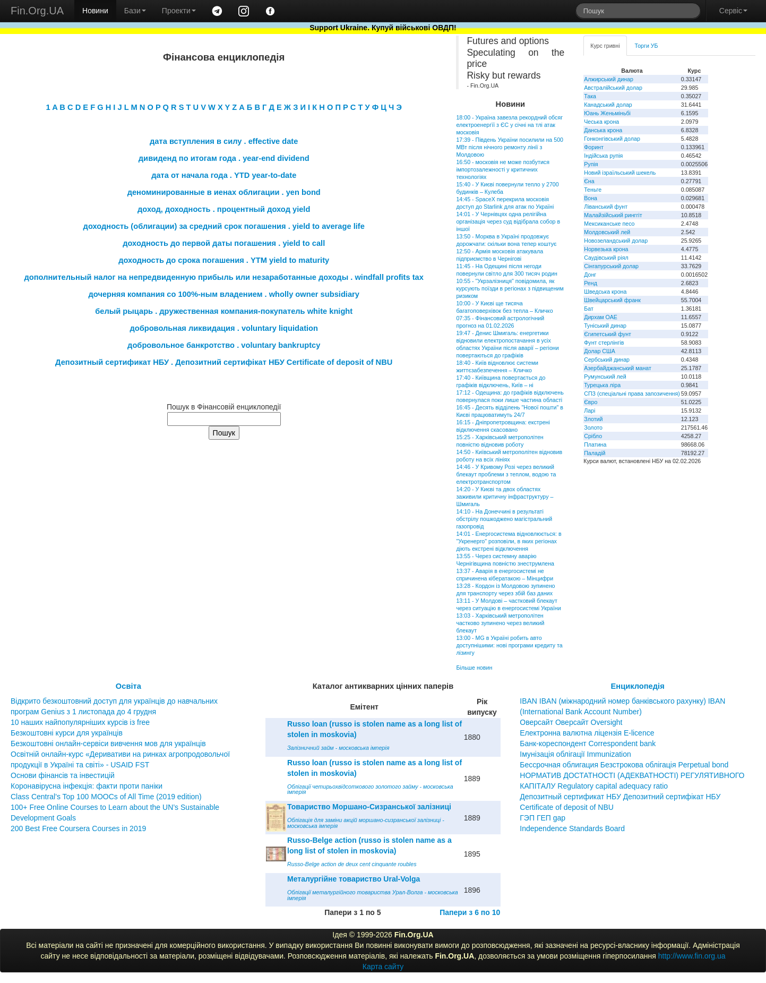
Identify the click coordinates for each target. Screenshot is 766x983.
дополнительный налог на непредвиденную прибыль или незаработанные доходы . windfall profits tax (224, 277)
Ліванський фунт (605, 206)
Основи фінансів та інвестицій (63, 775)
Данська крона (603, 130)
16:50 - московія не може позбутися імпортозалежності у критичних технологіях (502, 169)
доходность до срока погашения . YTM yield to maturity (223, 260)
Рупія (591, 164)
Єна (589, 181)
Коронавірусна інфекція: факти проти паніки (86, 786)
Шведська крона (605, 291)
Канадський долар (608, 104)
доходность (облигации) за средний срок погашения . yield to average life (224, 226)
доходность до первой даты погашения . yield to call (224, 243)
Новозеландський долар (616, 240)
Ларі (589, 410)
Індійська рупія (603, 155)
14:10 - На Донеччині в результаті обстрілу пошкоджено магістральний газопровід (504, 518)
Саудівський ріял (606, 257)
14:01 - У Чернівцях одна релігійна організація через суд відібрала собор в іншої (508, 221)
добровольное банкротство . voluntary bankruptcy (223, 345)
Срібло (593, 436)
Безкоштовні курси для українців (67, 733)
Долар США (599, 351)
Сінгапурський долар (611, 266)
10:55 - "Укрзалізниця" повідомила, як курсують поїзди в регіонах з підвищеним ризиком (509, 288)
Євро (590, 402)
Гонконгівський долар (612, 138)
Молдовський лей (607, 232)
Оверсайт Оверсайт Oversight (571, 722)
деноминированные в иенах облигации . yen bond (224, 192)
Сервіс (733, 10)
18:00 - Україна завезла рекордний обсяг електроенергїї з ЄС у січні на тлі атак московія (509, 124)
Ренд (590, 283)
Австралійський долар (613, 87)
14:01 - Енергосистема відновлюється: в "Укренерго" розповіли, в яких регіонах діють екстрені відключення (508, 541)
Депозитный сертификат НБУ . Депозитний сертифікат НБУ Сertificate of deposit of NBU (223, 362)
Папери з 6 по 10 (470, 912)
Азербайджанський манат (617, 368)
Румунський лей (605, 376)
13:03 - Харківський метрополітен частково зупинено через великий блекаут (500, 623)
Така (590, 96)
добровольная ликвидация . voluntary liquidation (224, 328)
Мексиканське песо (609, 223)
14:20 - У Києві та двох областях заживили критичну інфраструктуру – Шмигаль (504, 496)
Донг (590, 274)
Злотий (593, 419)
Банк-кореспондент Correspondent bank (588, 743)
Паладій (594, 453)
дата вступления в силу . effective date (224, 141)
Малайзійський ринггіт (613, 215)
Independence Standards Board (572, 828)
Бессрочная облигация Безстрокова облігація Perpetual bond (624, 764)
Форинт (594, 147)
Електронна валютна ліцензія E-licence (587, 733)
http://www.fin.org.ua (692, 956)
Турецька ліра (602, 385)
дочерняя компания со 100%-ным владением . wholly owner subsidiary (224, 294)
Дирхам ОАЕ (600, 317)
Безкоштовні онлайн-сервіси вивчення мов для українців (108, 743)
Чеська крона (601, 121)
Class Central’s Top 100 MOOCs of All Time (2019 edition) (106, 796)
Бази (135, 10)
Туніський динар (605, 325)
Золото (593, 427)
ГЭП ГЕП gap (542, 818)
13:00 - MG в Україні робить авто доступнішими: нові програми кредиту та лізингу (509, 645)
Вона (590, 198)
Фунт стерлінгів (604, 342)
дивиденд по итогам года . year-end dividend (224, 158)
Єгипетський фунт (607, 334)
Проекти (179, 10)
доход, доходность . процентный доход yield (223, 209)
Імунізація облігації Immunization (575, 754)
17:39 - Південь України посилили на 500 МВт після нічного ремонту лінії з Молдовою (509, 147)
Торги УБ (646, 45)
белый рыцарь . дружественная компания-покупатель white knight (223, 311)
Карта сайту (383, 966)
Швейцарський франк (612, 300)
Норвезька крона (606, 249)
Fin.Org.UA (37, 10)
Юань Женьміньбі (607, 113)
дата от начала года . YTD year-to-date (223, 175)
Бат (588, 308)
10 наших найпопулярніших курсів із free (80, 722)
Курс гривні (604, 45)
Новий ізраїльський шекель (620, 172)
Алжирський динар (608, 79)
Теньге (592, 189)
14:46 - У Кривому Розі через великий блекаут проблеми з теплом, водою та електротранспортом (506, 474)
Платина (595, 444)
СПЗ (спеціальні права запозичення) (632, 393)
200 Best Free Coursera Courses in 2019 (78, 828)
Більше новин (474, 667)
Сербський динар (607, 359)
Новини (95, 10)
